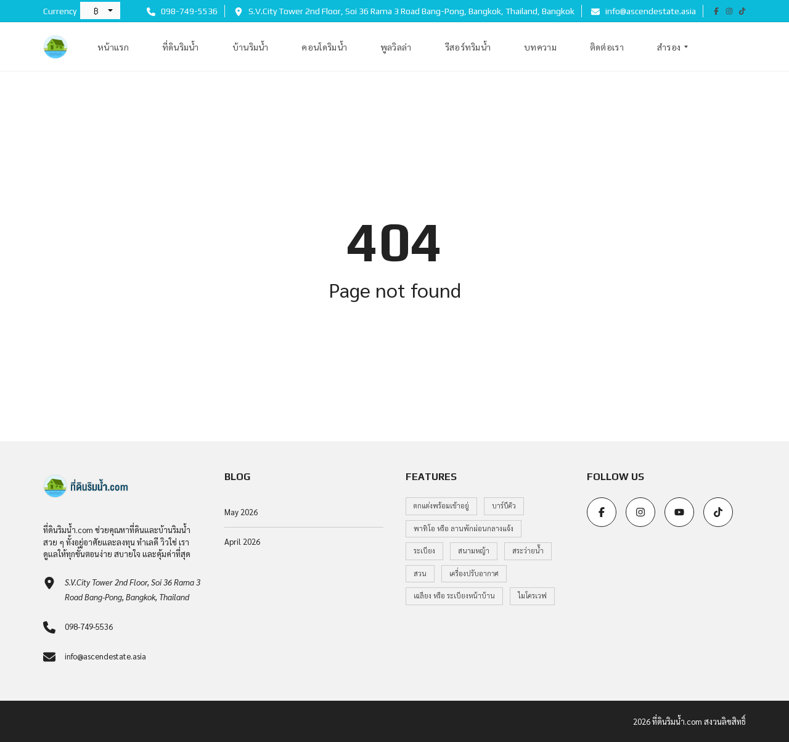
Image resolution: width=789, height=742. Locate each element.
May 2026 (241, 512)
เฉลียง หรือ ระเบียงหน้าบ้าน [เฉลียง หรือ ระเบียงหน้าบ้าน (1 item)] (454, 595)
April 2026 (242, 541)
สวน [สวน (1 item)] (420, 573)
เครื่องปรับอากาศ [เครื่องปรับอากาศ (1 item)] (474, 573)
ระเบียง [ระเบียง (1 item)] (424, 550)
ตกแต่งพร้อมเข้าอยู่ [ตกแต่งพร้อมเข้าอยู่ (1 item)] (441, 505)
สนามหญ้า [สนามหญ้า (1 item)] (473, 550)
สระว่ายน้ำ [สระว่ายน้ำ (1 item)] (528, 550)
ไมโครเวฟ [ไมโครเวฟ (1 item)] (532, 595)
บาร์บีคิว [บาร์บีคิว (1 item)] (504, 505)
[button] (100, 10)
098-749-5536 (182, 11)
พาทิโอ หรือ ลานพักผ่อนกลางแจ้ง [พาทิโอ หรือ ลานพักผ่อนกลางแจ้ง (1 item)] (463, 528)
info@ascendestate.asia (643, 11)
